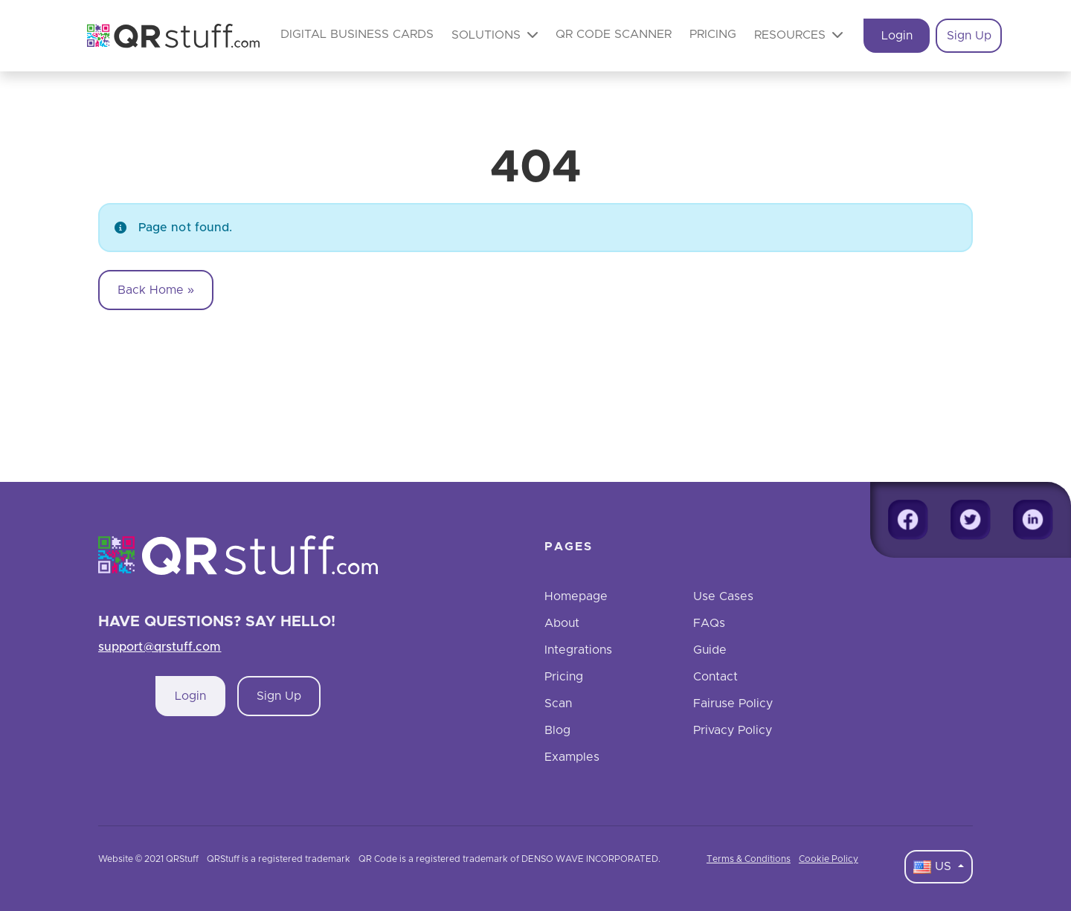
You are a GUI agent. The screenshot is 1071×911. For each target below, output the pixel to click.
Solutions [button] (494, 34)
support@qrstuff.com (160, 647)
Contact (715, 677)
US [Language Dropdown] (934, 867)
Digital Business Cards (357, 34)
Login (897, 36)
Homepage (576, 596)
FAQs (709, 623)
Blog (557, 730)
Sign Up (969, 36)
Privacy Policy (732, 730)
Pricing (712, 34)
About (561, 623)
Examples (571, 757)
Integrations (578, 650)
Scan (558, 703)
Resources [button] (798, 34)
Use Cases (723, 596)
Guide (710, 650)
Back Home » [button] (156, 290)
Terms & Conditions (749, 858)
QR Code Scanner (614, 34)
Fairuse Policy (733, 703)
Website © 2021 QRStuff (148, 858)
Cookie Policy (828, 858)
